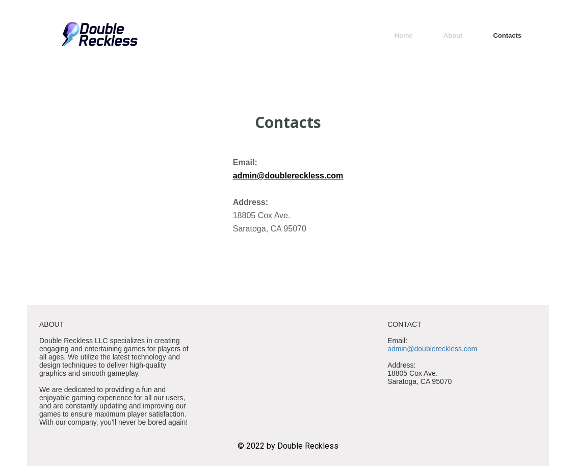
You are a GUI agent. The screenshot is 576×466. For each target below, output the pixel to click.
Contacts (507, 35)
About (453, 35)
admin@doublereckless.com (288, 175)
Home (404, 35)
